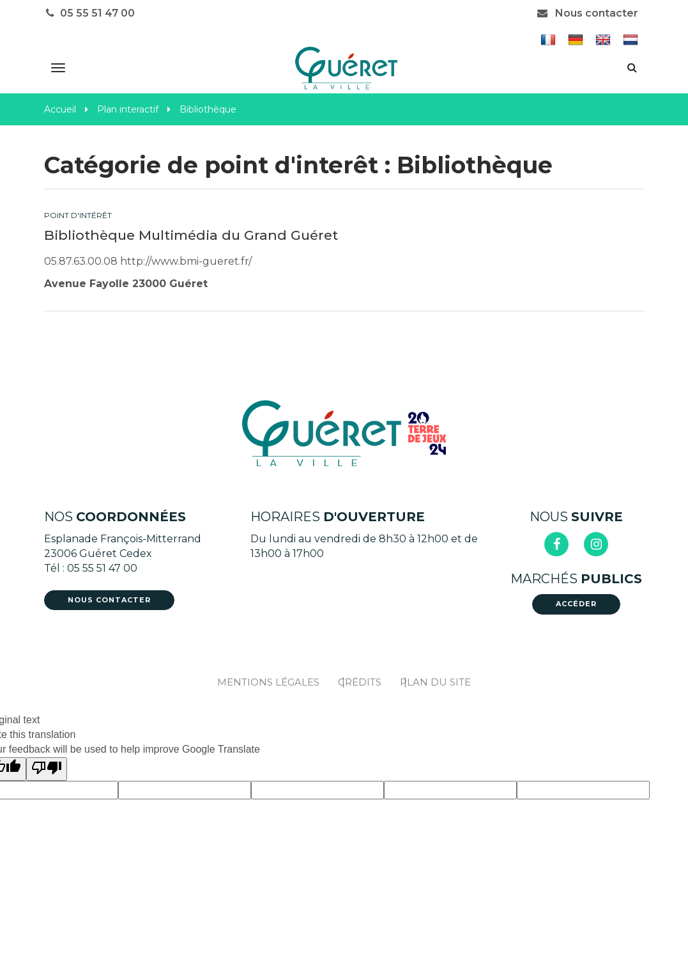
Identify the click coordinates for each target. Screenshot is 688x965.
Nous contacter (587, 13)
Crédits (359, 682)
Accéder (576, 603)
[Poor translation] (46, 769)
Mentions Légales (268, 682)
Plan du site (435, 682)
